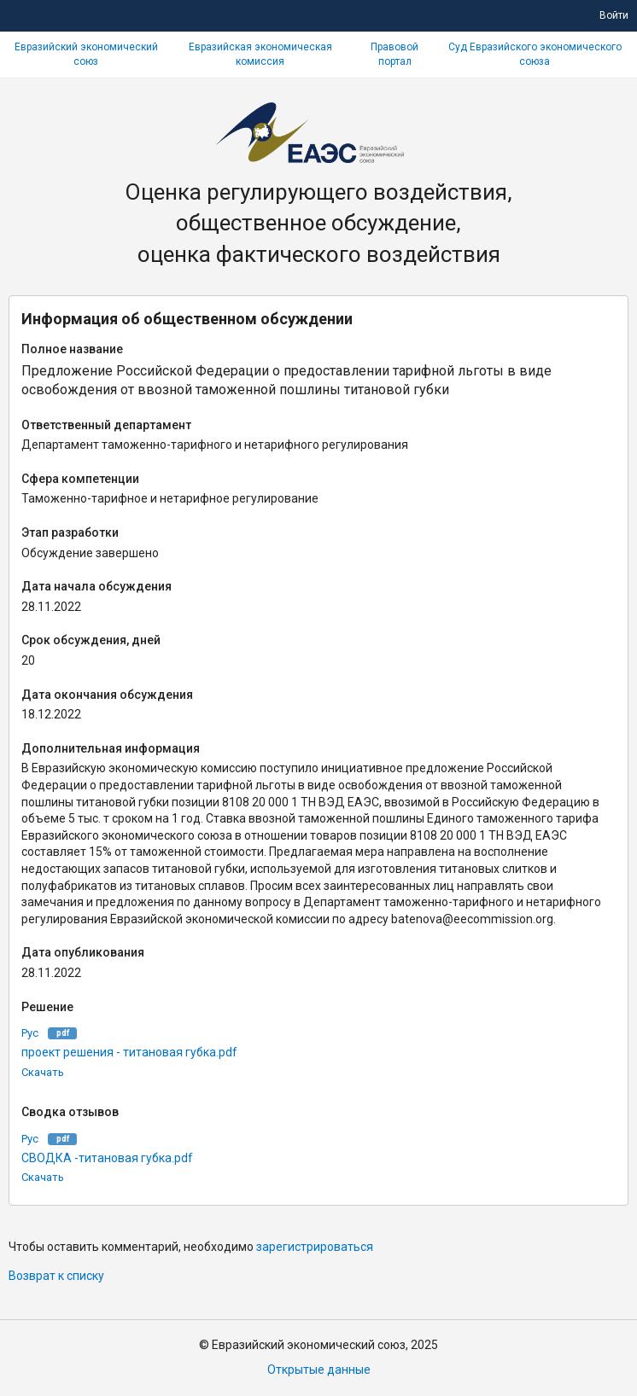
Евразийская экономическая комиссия (260, 54)
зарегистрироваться (314, 1246)
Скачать (42, 1072)
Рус (29, 1033)
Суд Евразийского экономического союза (535, 54)
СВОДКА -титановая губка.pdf (107, 1158)
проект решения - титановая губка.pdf (129, 1052)
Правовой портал (394, 54)
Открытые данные (319, 1369)
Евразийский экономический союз (86, 54)
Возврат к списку (56, 1276)
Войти (613, 15)
